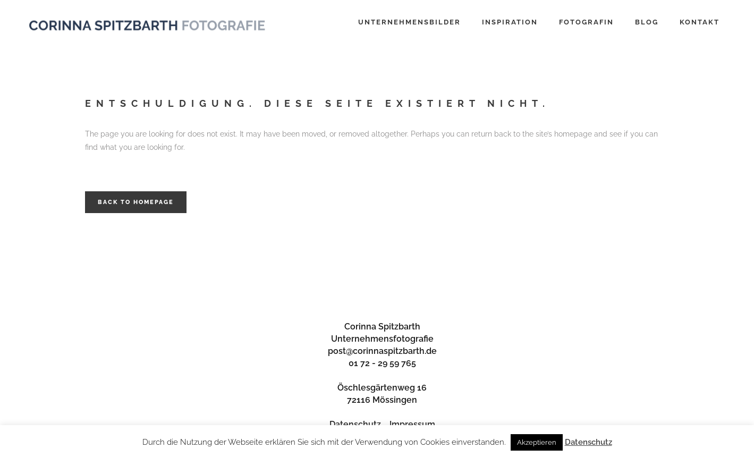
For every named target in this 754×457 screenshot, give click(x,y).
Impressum (412, 424)
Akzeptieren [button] (536, 442)
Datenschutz (355, 424)
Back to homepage (136, 202)
